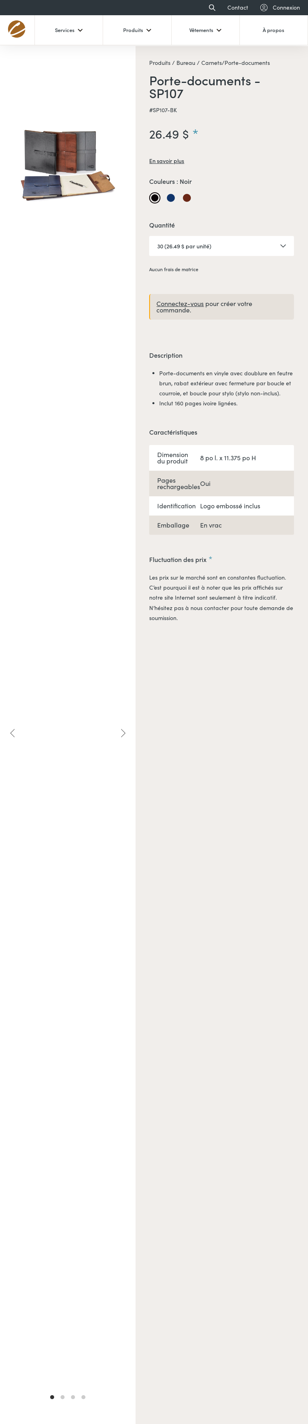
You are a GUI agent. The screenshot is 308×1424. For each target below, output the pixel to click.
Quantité (162, 225)
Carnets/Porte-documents (235, 63)
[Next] (123, 733)
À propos (273, 30)
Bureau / (187, 63)
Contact (237, 7)
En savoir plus (166, 161)
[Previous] (13, 733)
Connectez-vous (180, 303)
